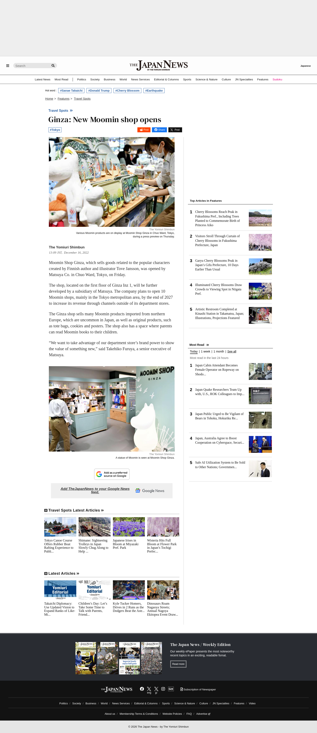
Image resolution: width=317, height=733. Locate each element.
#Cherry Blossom (127, 90)
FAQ (189, 713)
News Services (140, 79)
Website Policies (172, 713)
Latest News (43, 79)
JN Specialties (244, 79)
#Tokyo (55, 129)
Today (194, 351)
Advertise (203, 713)
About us (110, 713)
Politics (81, 79)
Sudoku (277, 79)
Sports (187, 79)
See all (231, 351)
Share (161, 129)
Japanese (305, 66)
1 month (218, 351)
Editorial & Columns (166, 79)
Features (262, 79)
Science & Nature (206, 79)
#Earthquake (154, 90)
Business (109, 79)
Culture (226, 79)
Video (252, 703)
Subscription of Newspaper (198, 689)
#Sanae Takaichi (71, 90)
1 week (205, 351)
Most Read (61, 79)
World (123, 79)
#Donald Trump (99, 90)
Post (146, 129)
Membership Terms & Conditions (139, 713)
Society (95, 79)
